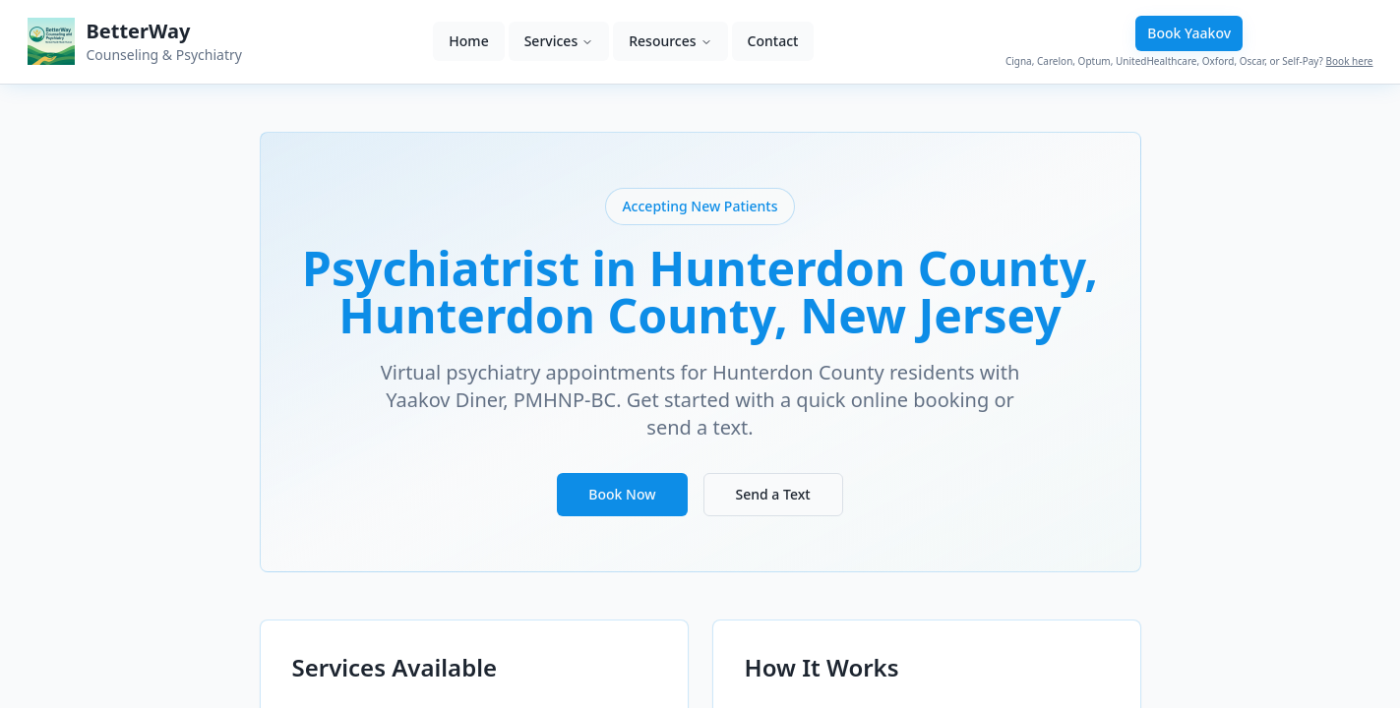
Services (559, 40)
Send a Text (773, 494)
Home (468, 40)
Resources (670, 40)
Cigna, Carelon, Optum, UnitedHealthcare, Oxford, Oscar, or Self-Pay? (1189, 61)
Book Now (621, 494)
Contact (773, 40)
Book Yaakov (1189, 33)
